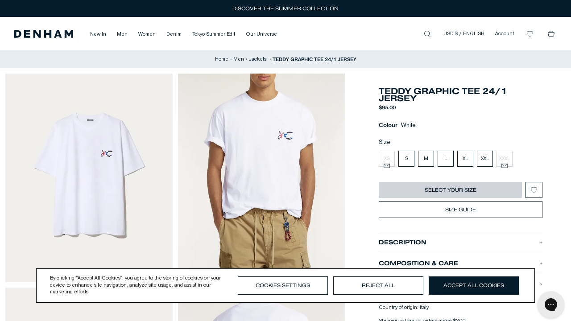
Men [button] (122, 34)
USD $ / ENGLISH (463, 34)
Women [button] (147, 34)
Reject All (378, 285)
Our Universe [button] (261, 34)
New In (98, 34)
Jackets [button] (258, 59)
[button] (43, 34)
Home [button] (221, 59)
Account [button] (504, 34)
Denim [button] (174, 34)
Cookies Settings (283, 285)
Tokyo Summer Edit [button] (213, 34)
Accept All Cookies (473, 285)
